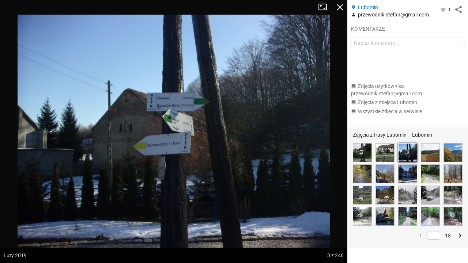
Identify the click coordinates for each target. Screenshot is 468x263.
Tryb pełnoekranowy (325, 7)
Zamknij (340, 7)
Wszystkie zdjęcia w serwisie (386, 111)
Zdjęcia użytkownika (386, 89)
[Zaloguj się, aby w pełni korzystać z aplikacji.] (443, 9)
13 (448, 236)
